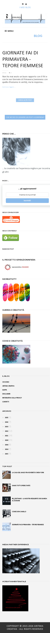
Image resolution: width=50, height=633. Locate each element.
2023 (7, 427)
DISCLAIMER (6, 394)
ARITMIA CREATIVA (8, 386)
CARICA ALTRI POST (25, 100)
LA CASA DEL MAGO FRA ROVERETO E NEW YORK (28, 473)
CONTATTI (5, 402)
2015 (7, 454)
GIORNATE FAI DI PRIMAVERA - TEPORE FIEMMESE (22, 59)
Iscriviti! (27, 201)
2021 (7, 436)
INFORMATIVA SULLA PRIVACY (12, 398)
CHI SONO (5, 382)
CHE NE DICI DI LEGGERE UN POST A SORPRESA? (25, 117)
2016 (7, 449)
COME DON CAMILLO (19, 512)
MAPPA (4, 390)
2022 (7, 431)
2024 (7, 422)
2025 (7, 418)
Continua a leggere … (9, 87)
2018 (7, 445)
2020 (7, 440)
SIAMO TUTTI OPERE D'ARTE (21, 486)
